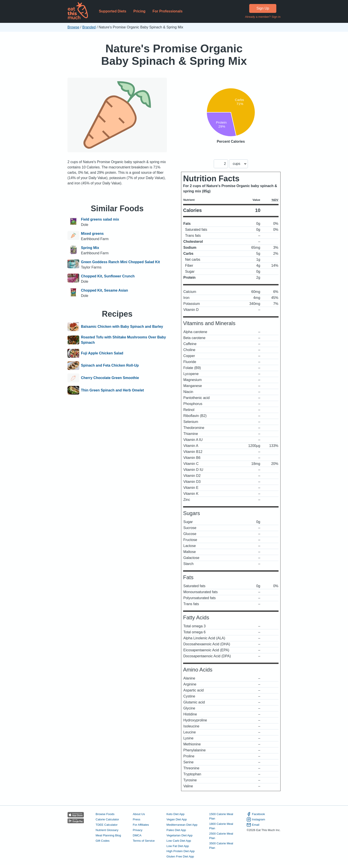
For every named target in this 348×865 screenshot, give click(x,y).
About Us (139, 814)
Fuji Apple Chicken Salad (102, 353)
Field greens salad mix (100, 219)
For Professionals (167, 11)
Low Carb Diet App (178, 840)
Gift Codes (103, 840)
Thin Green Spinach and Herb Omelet (112, 390)
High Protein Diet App (180, 851)
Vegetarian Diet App (179, 835)
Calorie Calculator (107, 819)
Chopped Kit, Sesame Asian (104, 290)
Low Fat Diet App (177, 846)
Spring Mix (90, 248)
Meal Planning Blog (108, 835)
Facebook (256, 814)
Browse (73, 27)
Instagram (256, 819)
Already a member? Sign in (263, 16)
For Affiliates (141, 824)
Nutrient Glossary (107, 830)
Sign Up (263, 8)
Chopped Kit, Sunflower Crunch (108, 276)
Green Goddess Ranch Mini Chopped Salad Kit (120, 262)
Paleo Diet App (176, 830)
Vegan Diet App (176, 819)
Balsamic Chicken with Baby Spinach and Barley (122, 326)
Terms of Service (144, 840)
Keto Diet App (175, 814)
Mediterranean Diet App (181, 824)
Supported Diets (112, 11)
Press (136, 819)
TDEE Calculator (107, 824)
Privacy (137, 830)
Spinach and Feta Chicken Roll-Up (110, 365)
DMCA (137, 835)
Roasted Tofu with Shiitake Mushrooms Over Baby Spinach (123, 339)
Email (253, 825)
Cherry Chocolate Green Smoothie (110, 377)
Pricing (139, 11)
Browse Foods (105, 814)
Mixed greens (92, 233)
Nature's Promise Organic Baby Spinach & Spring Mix (174, 54)
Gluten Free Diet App (180, 856)
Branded (89, 27)
